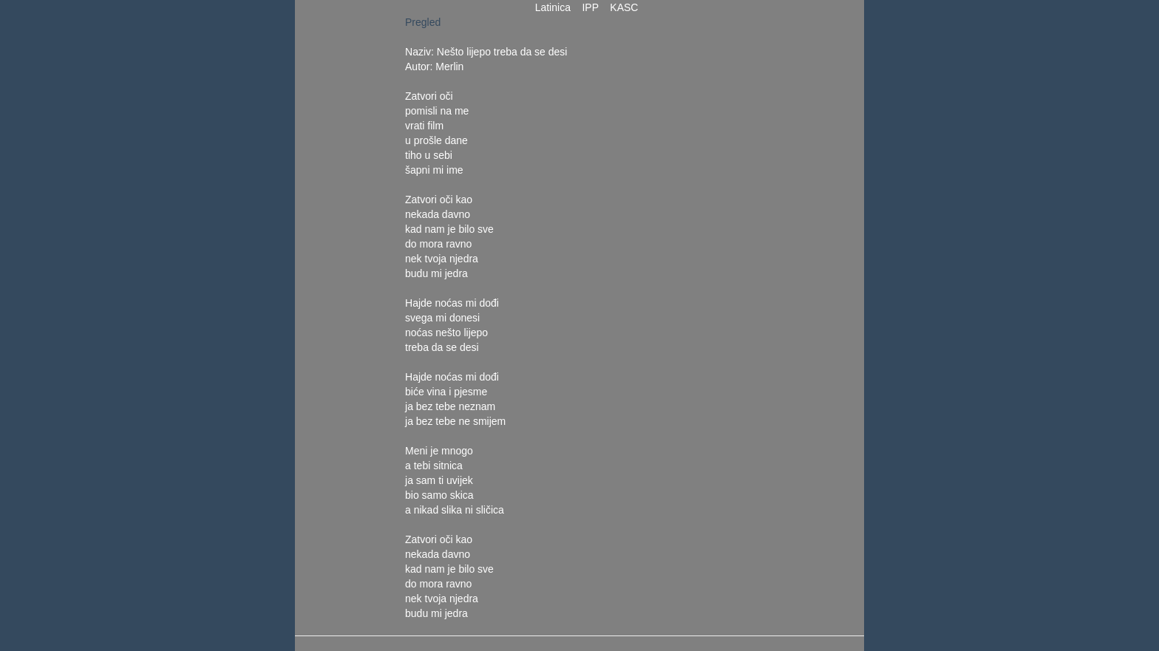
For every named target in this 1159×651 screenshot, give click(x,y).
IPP (591, 7)
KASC (625, 7)
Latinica (553, 7)
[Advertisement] (688, 236)
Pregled (423, 22)
